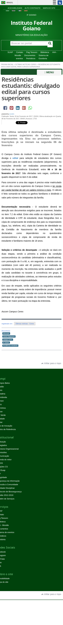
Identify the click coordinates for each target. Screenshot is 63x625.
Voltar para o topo (51, 363)
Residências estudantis (10, 345)
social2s (11, 114)
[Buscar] (50, 44)
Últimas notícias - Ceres (25, 324)
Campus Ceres (7, 339)
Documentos (29, 55)
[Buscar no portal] (29, 43)
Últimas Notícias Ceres (25, 64)
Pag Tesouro (31, 52)
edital (15, 158)
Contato (19, 52)
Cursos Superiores (9, 336)
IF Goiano (6, 342)
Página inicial (7, 64)
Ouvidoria (43, 58)
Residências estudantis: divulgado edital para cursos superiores (31, 88)
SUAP (10, 52)
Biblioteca (44, 52)
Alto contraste (33, 8)
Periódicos (30, 58)
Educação (6, 333)
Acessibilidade (15, 8)
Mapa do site (49, 8)
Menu (49, 72)
